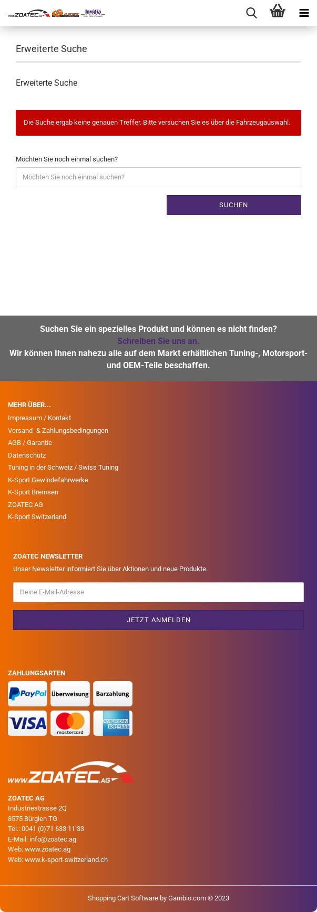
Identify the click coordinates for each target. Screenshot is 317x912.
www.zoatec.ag (47, 849)
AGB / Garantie (30, 443)
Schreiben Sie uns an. (158, 341)
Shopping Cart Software (123, 898)
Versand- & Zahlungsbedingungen (58, 430)
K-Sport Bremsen (33, 492)
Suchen (233, 205)
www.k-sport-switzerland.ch (66, 860)
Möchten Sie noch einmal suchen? (67, 159)
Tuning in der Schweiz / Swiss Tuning (63, 467)
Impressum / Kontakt (39, 418)
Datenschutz (27, 455)
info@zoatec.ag (52, 839)
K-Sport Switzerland (37, 517)
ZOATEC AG (25, 505)
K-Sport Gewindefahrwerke (48, 480)
